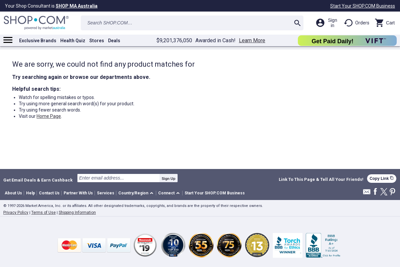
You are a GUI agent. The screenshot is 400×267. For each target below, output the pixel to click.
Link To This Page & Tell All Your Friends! (321, 179)
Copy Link (382, 178)
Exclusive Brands (37, 40)
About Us (13, 193)
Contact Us (49, 193)
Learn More (252, 40)
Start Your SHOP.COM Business (362, 6)
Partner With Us (78, 193)
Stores (96, 40)
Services (105, 193)
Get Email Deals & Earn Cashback (37, 180)
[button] (137, 193)
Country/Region (133, 193)
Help (30, 193)
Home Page (49, 116)
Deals (114, 40)
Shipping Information (77, 212)
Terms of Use (43, 212)
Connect (166, 193)
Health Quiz (72, 40)
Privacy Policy (15, 212)
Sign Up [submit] (169, 179)
